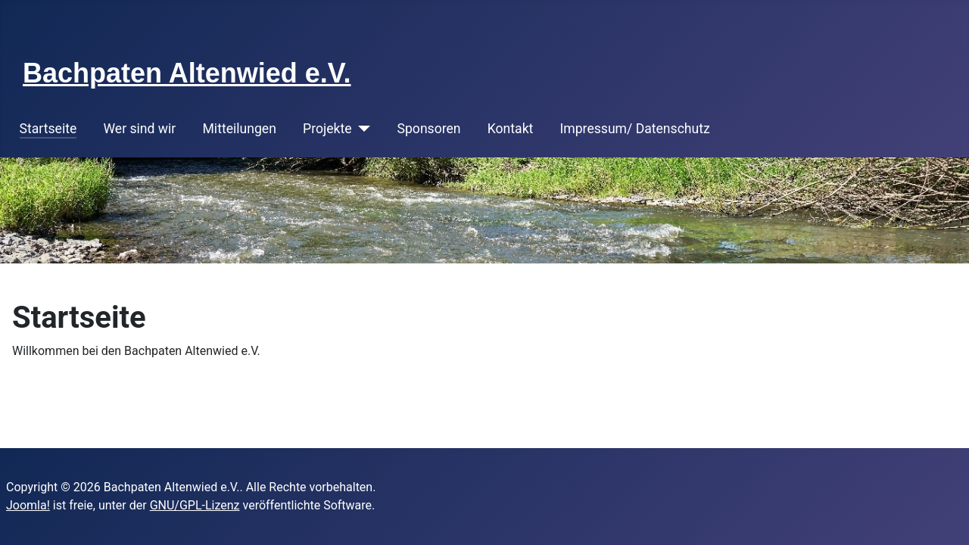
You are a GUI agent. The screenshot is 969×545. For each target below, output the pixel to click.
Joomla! (28, 505)
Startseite (48, 128)
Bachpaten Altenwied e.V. (187, 73)
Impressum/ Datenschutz (635, 128)
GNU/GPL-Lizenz (195, 505)
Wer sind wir (139, 128)
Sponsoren (429, 128)
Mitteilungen (239, 128)
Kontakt (511, 128)
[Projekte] (361, 129)
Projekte (327, 128)
